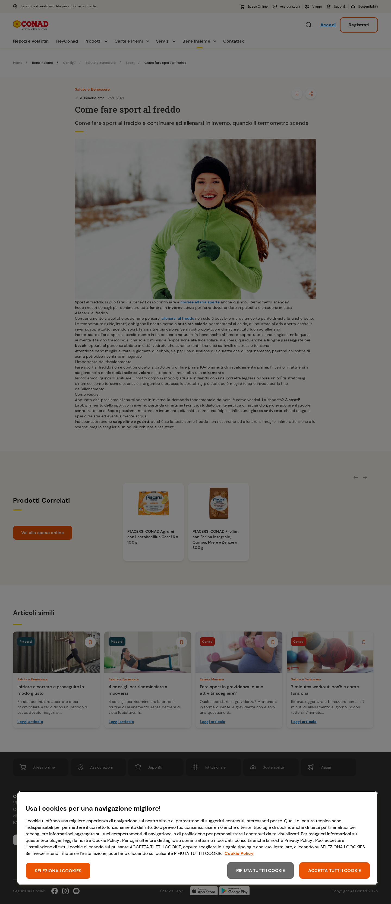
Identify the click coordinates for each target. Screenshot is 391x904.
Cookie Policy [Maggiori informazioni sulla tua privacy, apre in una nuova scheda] (239, 853)
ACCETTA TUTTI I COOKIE (334, 870)
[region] (197, 838)
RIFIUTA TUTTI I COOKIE (260, 870)
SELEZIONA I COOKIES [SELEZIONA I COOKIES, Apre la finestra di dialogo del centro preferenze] (58, 871)
